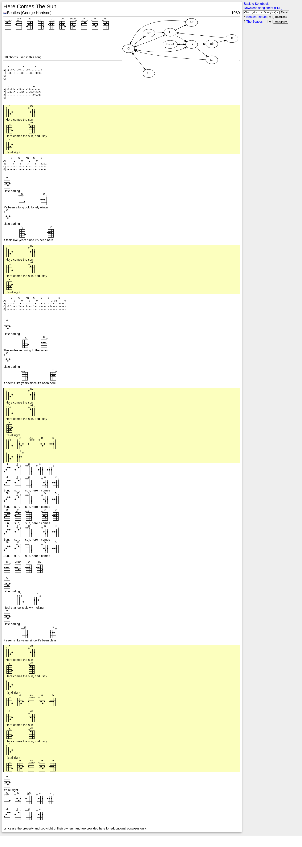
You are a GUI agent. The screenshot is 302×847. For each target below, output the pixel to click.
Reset (284, 12)
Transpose (281, 16)
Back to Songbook (256, 3)
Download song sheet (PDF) (263, 8)
